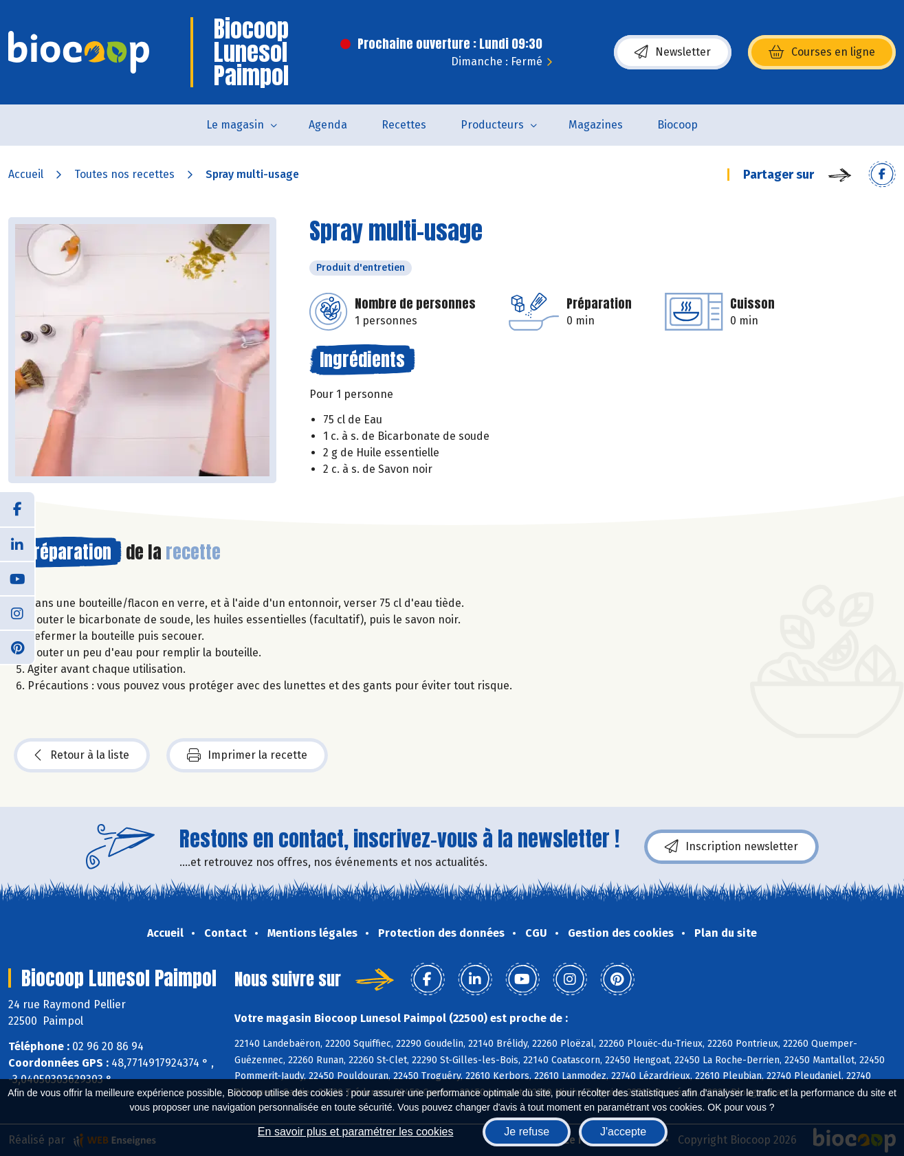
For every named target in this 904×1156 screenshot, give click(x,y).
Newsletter (673, 52)
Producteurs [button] (492, 124)
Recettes (404, 124)
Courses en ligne (822, 52)
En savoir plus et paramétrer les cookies (356, 1131)
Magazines (596, 124)
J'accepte (623, 1131)
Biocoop (677, 124)
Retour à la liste (81, 755)
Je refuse (526, 1131)
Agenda (328, 124)
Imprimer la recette (247, 755)
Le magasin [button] (235, 124)
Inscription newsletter (731, 847)
